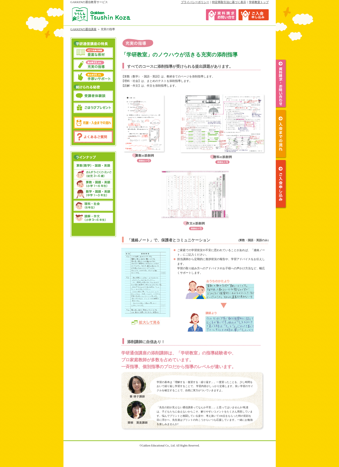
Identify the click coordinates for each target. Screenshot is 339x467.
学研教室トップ (259, 2)
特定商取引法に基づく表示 (229, 2)
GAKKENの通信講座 (84, 29)
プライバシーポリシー (195, 2)
